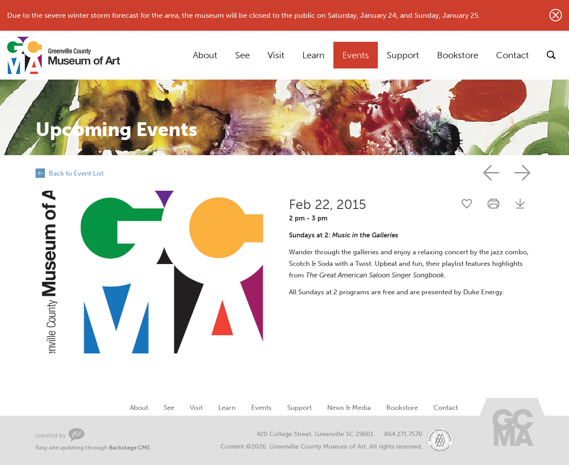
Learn (313, 55)
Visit (276, 55)
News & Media (349, 408)
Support (403, 55)
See (242, 55)
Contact (512, 55)
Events (355, 55)
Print (493, 203)
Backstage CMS (129, 447)
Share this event (466, 203)
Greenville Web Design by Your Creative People (60, 435)
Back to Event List (76, 173)
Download (520, 203)
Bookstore (457, 55)
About (205, 55)
